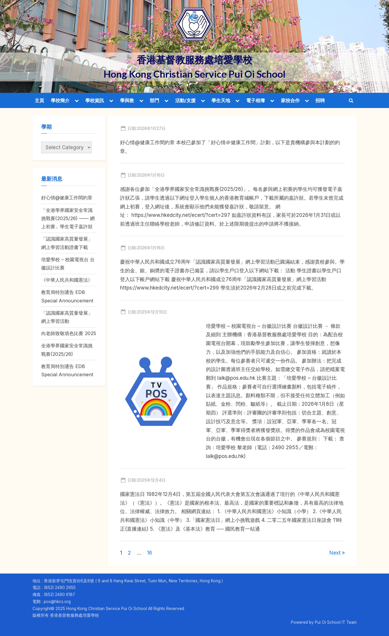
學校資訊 (94, 100)
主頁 (39, 100)
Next (335, 553)
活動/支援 (185, 100)
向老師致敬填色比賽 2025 (68, 333)
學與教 (127, 100)
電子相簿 (255, 100)
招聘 (320, 100)
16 (149, 553)
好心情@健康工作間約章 (66, 198)
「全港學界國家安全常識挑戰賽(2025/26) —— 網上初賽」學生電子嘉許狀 (68, 218)
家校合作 (290, 100)
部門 (154, 100)
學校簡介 (60, 100)
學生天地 (220, 100)
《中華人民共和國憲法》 (67, 280)
